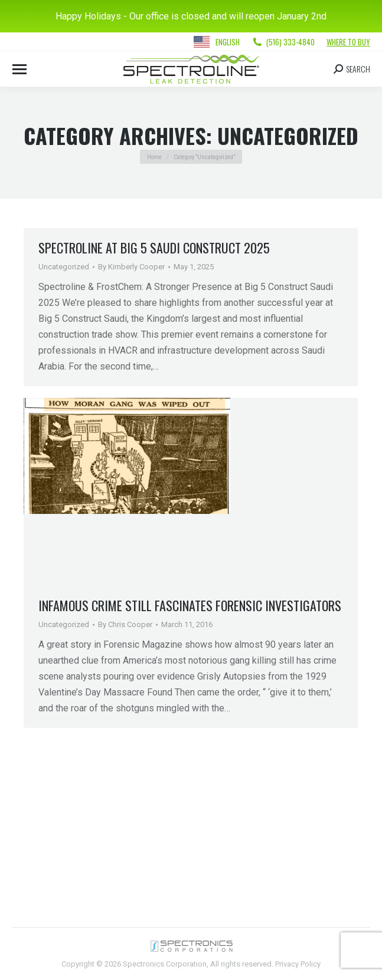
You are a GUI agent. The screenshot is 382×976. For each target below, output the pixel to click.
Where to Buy (348, 42)
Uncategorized (63, 266)
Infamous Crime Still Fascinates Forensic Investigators (189, 605)
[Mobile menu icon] (19, 69)
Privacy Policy (298, 963)
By (131, 266)
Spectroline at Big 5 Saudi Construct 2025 (154, 247)
